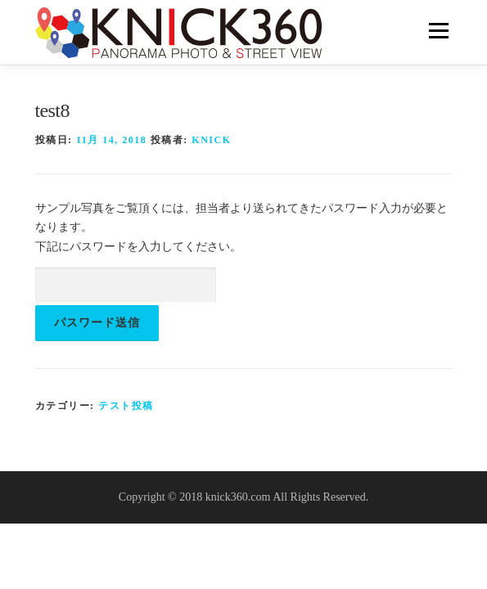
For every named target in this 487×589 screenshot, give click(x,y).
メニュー (438, 31)
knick (211, 140)
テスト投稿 (126, 405)
